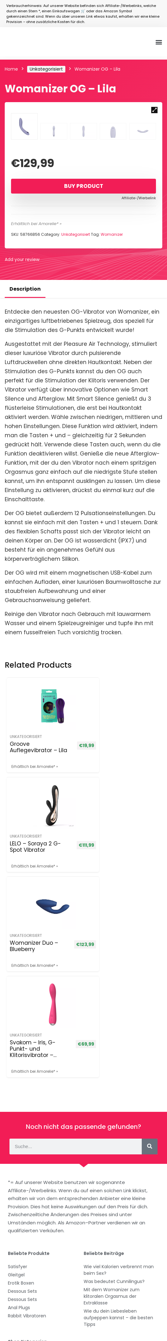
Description (25, 364)
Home (11, 69)
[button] (158, 42)
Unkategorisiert (46, 69)
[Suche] (150, 1029)
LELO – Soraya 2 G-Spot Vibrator (110, 823)
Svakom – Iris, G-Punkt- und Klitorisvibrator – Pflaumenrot (108, 935)
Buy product (83, 261)
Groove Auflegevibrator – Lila (31, 826)
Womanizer (112, 310)
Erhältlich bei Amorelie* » (36, 299)
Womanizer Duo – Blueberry (25, 932)
